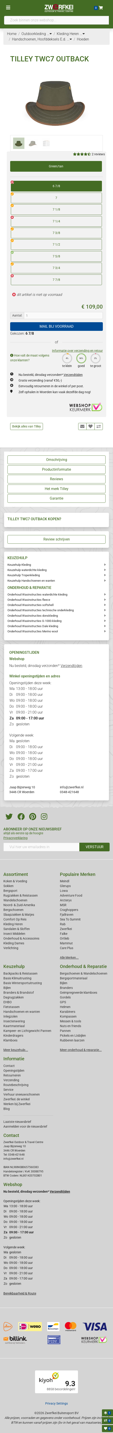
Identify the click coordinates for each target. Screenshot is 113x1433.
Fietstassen (11, 1007)
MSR (63, 905)
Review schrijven (56, 539)
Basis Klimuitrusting (17, 978)
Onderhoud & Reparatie (83, 966)
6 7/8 (35, 184)
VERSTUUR (95, 847)
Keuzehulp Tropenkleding (23, 575)
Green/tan (56, 166)
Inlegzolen (10, 1016)
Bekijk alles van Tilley (26, 426)
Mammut (66, 943)
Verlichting (10, 948)
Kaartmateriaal (14, 1026)
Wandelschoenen (15, 900)
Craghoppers (69, 910)
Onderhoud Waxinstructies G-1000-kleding (34, 621)
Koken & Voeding (15, 881)
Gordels (65, 997)
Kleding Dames (13, 943)
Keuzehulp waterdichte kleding (27, 570)
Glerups (65, 886)
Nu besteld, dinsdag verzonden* (51, 375)
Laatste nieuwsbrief (17, 1122)
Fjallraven (66, 914)
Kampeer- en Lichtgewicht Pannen (27, 1031)
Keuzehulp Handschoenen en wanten (31, 580)
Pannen (65, 1031)
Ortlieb (64, 938)
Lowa (64, 890)
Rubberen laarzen (72, 1040)
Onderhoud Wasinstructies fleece (28, 599)
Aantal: (17, 315)
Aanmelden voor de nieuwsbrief (25, 1126)
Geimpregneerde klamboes (78, 992)
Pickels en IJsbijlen (73, 1035)
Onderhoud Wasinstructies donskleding (32, 615)
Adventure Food (71, 895)
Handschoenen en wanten (21, 1011)
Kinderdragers (13, 1035)
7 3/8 (35, 231)
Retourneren (12, 1075)
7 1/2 (35, 242)
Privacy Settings (56, 1403)
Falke (63, 933)
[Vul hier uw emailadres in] (41, 847)
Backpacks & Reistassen (20, 973)
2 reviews (98, 154)
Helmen (65, 1007)
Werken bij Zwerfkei (16, 1104)
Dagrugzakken (13, 997)
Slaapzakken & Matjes (18, 914)
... (49, 34)
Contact (9, 1066)
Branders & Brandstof (18, 992)
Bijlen (7, 988)
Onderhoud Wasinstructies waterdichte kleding (37, 594)
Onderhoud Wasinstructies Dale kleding (32, 626)
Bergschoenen (13, 910)
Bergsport (10, 890)
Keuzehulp (14, 966)
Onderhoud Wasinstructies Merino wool (32, 631)
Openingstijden (13, 1070)
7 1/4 (35, 219)
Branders (66, 988)
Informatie (13, 1058)
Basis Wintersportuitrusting (22, 983)
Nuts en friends (70, 1026)
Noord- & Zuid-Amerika (19, 905)
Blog (6, 1109)
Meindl (64, 881)
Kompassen (68, 1016)
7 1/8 (35, 207)
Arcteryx (66, 900)
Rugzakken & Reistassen (20, 895)
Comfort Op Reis (14, 919)
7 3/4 (35, 266)
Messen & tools (70, 1021)
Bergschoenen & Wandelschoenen (83, 973)
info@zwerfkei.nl (71, 787)
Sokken (8, 886)
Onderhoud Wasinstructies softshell (30, 605)
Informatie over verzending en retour (77, 350)
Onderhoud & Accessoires (21, 938)
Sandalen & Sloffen (16, 929)
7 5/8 (35, 254)
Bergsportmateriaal (73, 978)
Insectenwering (14, 1021)
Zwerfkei (66, 929)
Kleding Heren (13, 924)
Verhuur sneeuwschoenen (21, 1094)
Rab (63, 924)
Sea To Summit (70, 919)
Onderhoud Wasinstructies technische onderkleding (40, 610)
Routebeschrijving (15, 1085)
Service (8, 1089)
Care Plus (66, 948)
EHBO (7, 1002)
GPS (63, 1002)
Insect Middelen (14, 933)
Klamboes (10, 1040)
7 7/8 (35, 278)
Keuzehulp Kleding (19, 564)
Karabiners (67, 1011)
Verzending (11, 1080)
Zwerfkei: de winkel (16, 1099)
